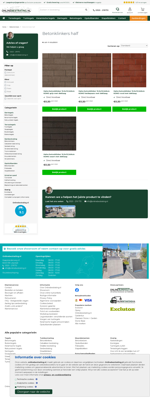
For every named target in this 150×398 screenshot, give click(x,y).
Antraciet (10, 82)
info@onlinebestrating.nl (19, 55)
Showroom (45, 290)
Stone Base (80, 321)
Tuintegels (28, 18)
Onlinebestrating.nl (83, 313)
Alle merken (80, 323)
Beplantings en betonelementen (16, 185)
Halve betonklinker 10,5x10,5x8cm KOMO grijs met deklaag (59, 92)
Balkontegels (9, 134)
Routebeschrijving (10, 273)
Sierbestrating (11, 139)
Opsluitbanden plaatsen (50, 324)
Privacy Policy (46, 298)
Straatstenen (45, 354)
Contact (122, 18)
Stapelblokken (108, 18)
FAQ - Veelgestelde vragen (16, 301)
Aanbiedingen (138, 18)
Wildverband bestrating (13, 154)
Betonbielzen (81, 340)
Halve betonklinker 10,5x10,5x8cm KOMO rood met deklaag (129, 92)
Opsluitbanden (91, 18)
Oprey (77, 310)
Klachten (9, 295)
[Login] (130, 11)
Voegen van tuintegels (50, 319)
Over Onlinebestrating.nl (50, 287)
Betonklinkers (14, 27)
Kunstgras (8, 192)
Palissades (8, 168)
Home (4, 27)
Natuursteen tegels (11, 120)
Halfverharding (10, 180)
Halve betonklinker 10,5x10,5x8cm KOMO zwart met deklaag (59, 155)
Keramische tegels (45, 18)
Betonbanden (9, 166)
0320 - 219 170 (75, 201)
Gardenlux (79, 315)
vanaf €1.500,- (58, 2)
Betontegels (76, 18)
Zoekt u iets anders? (14, 306)
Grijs (8, 85)
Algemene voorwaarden (50, 301)
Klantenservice (11, 309)
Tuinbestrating (47, 338)
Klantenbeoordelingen (49, 309)
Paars (9, 88)
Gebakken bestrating (12, 144)
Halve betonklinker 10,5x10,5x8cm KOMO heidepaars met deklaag (94, 92)
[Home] (16, 9)
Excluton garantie (47, 306)
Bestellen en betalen (14, 290)
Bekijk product (59, 109)
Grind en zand (11, 175)
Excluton (30, 2)
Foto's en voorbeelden (50, 311)
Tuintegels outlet (117, 346)
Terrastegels (14, 18)
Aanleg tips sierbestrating (16, 303)
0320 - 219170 (15, 52)
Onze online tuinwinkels (50, 293)
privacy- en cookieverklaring (57, 375)
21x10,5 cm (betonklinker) (10, 74)
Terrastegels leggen (119, 348)
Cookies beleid (46, 303)
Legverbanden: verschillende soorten (56, 317)
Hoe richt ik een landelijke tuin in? (124, 351)
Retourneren (10, 298)
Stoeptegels (9, 129)
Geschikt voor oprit (14, 99)
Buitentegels (9, 132)
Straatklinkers (10, 159)
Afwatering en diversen (13, 183)
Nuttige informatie (48, 295)
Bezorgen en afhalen (14, 293)
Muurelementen (10, 156)
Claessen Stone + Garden (86, 318)
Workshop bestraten (49, 314)
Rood (9, 91)
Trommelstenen (10, 151)
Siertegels (62, 18)
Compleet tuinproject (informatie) (17, 197)
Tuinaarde (8, 177)
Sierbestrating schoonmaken (122, 354)
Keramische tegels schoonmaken (54, 322)
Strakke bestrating (11, 149)
